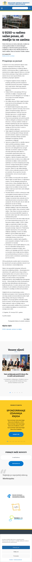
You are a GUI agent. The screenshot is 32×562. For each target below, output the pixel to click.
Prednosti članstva (16, 405)
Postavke (16, 556)
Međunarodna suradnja (8, 56)
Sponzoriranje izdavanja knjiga (16, 413)
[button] (10, 392)
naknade (8, 329)
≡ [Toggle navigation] (2, 8)
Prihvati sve (16, 547)
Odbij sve (16, 551)
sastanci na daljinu (17, 329)
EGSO (4, 329)
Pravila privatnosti (18, 559)
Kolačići (11, 559)
